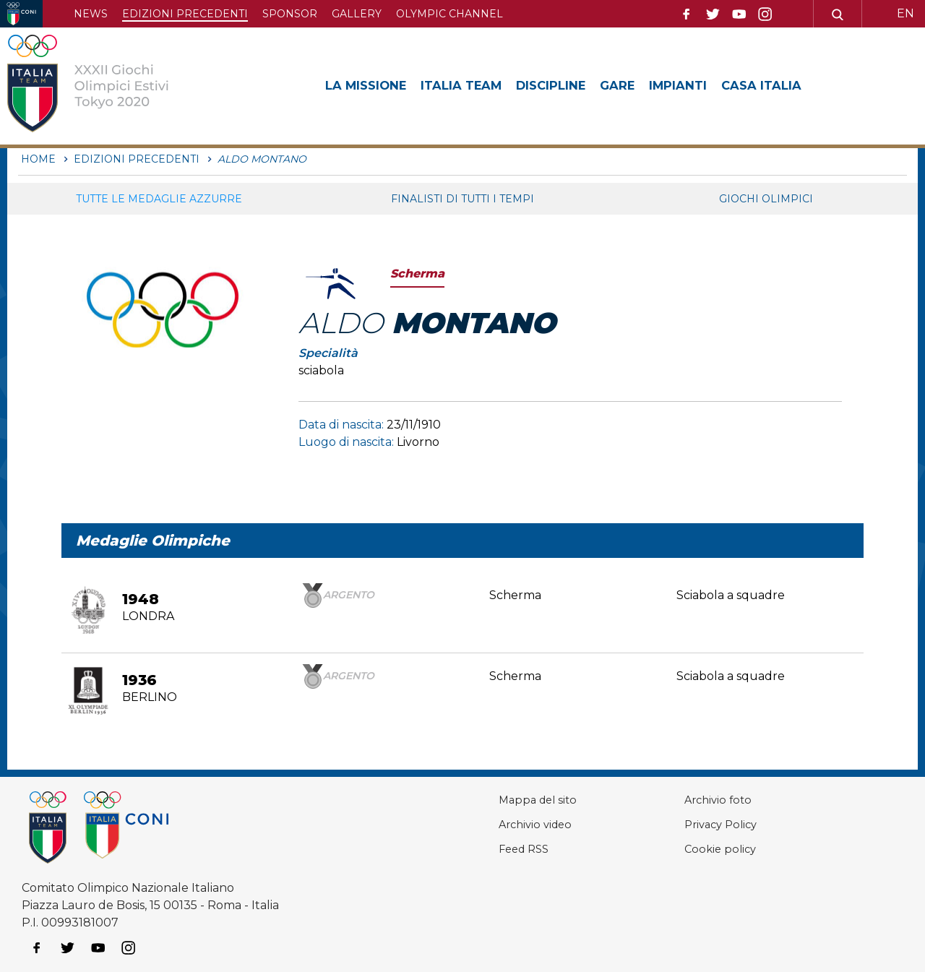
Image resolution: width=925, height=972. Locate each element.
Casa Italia (794, 85)
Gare (640, 85)
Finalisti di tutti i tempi (462, 198)
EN (905, 13)
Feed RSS (492, 849)
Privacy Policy (704, 824)
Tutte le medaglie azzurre (159, 198)
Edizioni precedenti (185, 13)
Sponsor (289, 13)
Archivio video (503, 824)
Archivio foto (701, 800)
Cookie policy (703, 849)
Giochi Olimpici (766, 198)
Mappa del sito (506, 800)
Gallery (357, 13)
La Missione (369, 85)
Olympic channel (449, 13)
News (91, 13)
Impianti (705, 85)
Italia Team (473, 85)
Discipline (569, 85)
